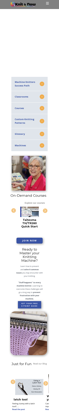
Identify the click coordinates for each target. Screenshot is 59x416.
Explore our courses (35, 203)
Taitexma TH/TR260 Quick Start (29, 223)
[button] (13, 210)
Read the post (18, 409)
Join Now (29, 240)
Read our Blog (40, 363)
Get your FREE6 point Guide (29, 304)
